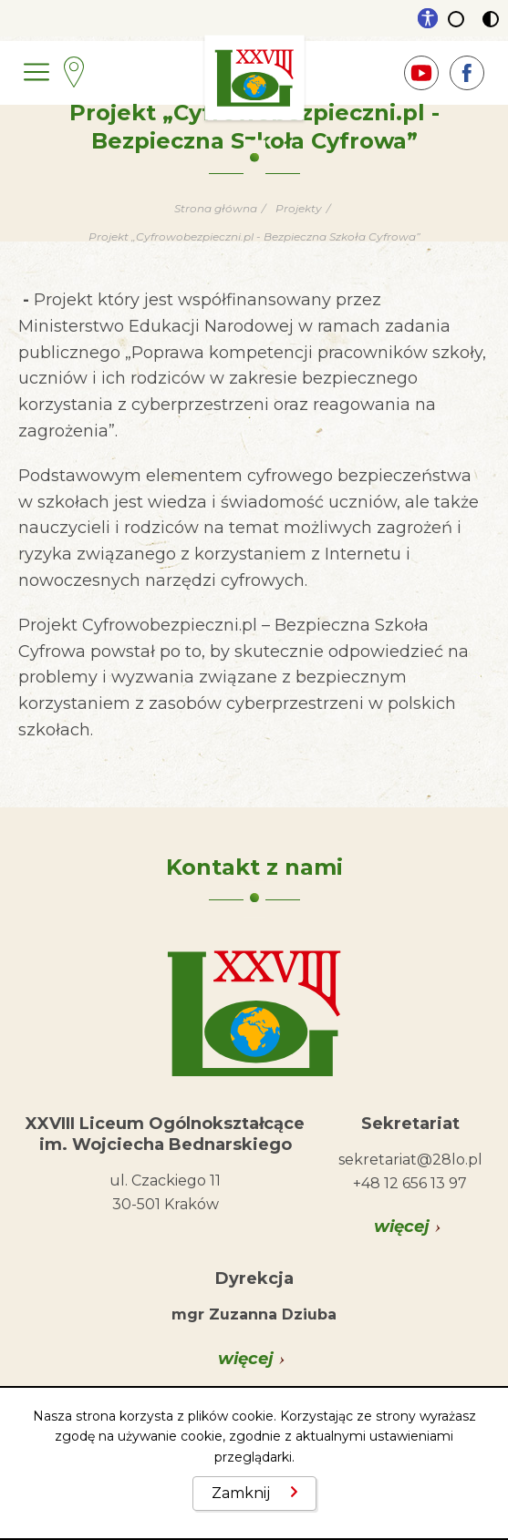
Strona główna (215, 208)
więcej (402, 1227)
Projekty (298, 208)
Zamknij (241, 1493)
